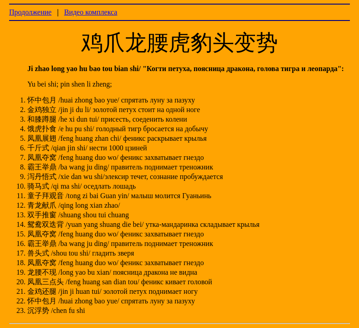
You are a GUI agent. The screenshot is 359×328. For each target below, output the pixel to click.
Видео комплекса (91, 12)
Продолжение (30, 12)
